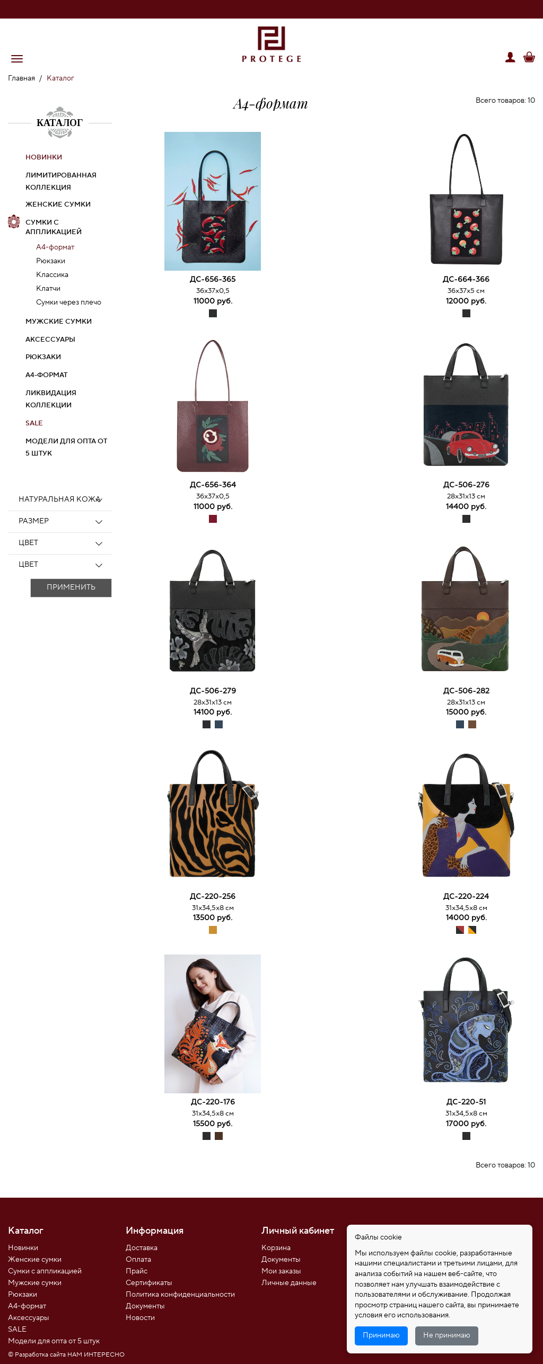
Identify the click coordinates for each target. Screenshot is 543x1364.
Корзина (276, 1248)
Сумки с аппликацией (53, 227)
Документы (145, 1306)
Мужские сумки (58, 321)
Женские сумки (58, 204)
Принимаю (381, 1335)
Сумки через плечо (68, 302)
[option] (213, 203)
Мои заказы (281, 1271)
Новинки (23, 1248)
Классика (52, 275)
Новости (140, 1318)
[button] (17, 58)
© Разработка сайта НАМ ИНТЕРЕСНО (66, 1355)
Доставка (141, 1248)
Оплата (138, 1259)
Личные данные (289, 1283)
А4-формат (55, 247)
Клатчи (48, 288)
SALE (34, 423)
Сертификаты (149, 1283)
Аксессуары (50, 339)
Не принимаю (446, 1335)
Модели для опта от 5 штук (54, 1341)
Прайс (136, 1271)
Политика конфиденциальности (180, 1294)
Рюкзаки (50, 261)
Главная (21, 78)
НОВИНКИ (43, 157)
